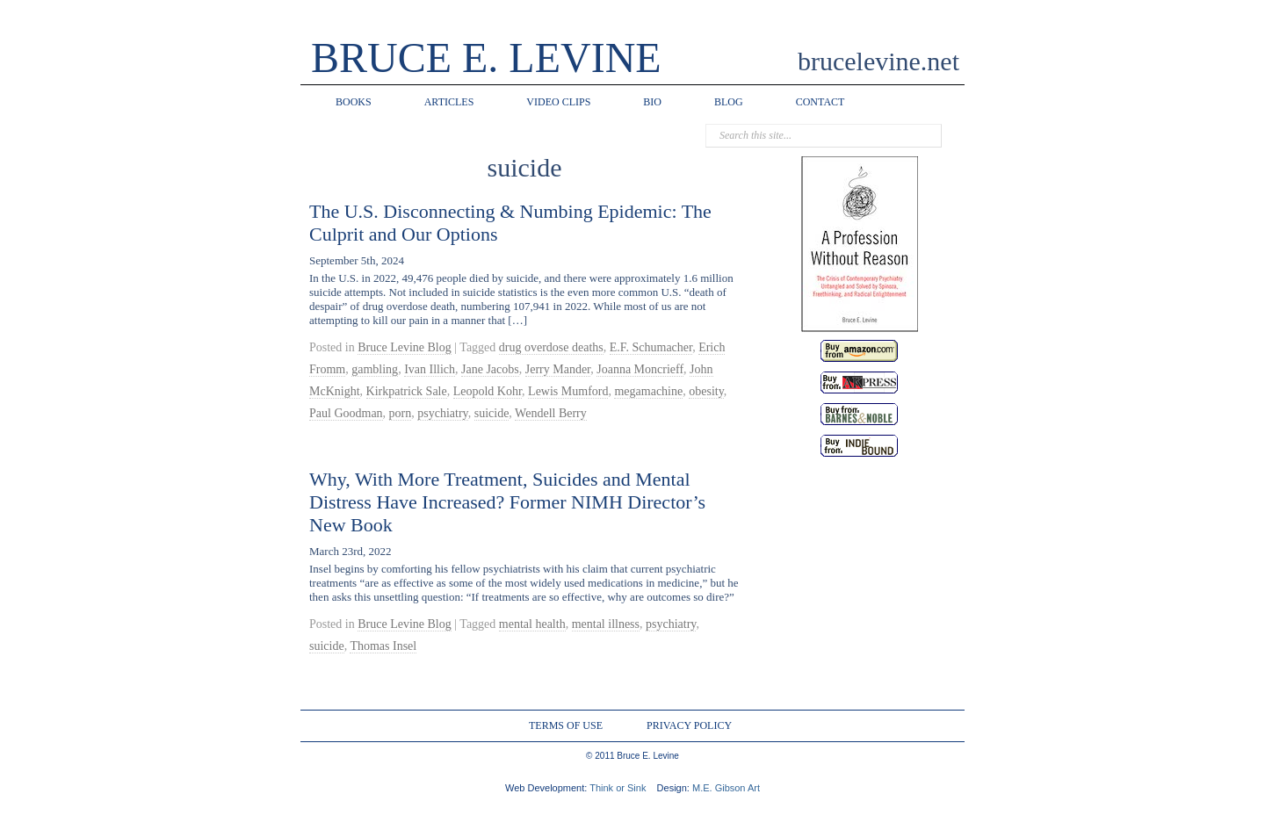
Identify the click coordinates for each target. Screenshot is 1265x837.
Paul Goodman (346, 413)
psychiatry (442, 413)
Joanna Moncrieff (639, 369)
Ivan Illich (429, 369)
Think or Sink (617, 788)
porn (400, 413)
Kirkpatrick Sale (406, 391)
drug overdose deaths (551, 347)
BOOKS (354, 102)
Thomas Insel (383, 646)
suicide (492, 413)
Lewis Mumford (568, 391)
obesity (706, 391)
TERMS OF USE (566, 725)
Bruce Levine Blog (405, 347)
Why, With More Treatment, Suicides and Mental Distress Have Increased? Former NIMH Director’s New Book (507, 502)
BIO (652, 102)
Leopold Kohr (487, 391)
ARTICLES (449, 102)
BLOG (728, 102)
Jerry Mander (557, 369)
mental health (532, 624)
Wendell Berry (551, 413)
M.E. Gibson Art (726, 788)
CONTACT (820, 102)
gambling (374, 369)
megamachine (648, 391)
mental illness (606, 624)
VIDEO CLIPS (558, 102)
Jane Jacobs (490, 369)
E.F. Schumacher (651, 347)
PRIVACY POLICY (689, 725)
